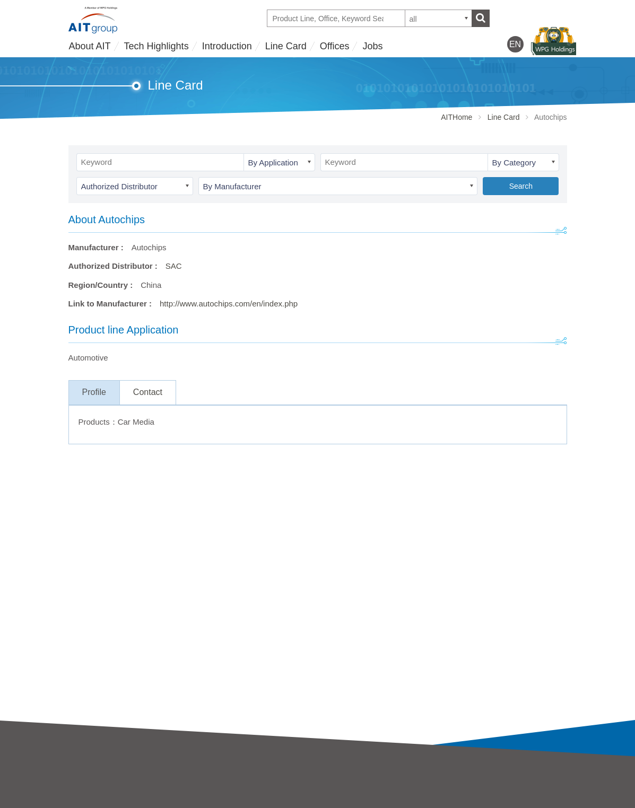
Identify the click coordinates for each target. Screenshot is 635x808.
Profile (94, 392)
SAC (174, 265)
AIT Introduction (96, 787)
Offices (335, 46)
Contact (147, 392)
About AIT (90, 46)
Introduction (227, 46)
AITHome (456, 117)
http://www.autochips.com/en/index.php (229, 303)
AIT (199, 787)
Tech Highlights (156, 46)
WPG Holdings (470, 802)
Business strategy (99, 801)
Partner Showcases (352, 801)
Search (521, 186)
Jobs (372, 46)
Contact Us (463, 784)
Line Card (286, 46)
